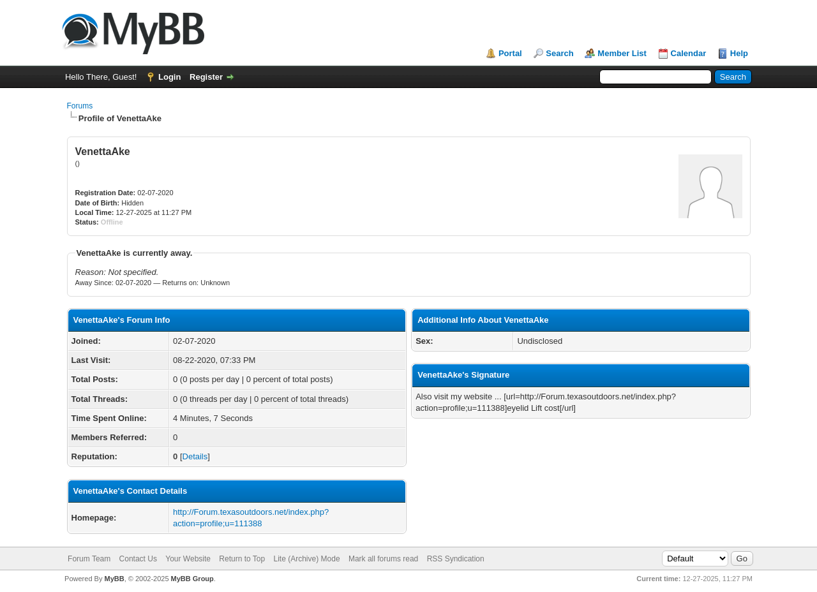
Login (169, 77)
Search (559, 53)
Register (206, 77)
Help (739, 53)
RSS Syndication (455, 558)
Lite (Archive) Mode (307, 558)
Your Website (188, 558)
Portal (510, 53)
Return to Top (242, 558)
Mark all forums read (383, 558)
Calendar (689, 53)
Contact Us (138, 558)
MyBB (114, 578)
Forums (80, 105)
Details (195, 456)
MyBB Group (192, 578)
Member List (622, 53)
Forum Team (89, 558)
